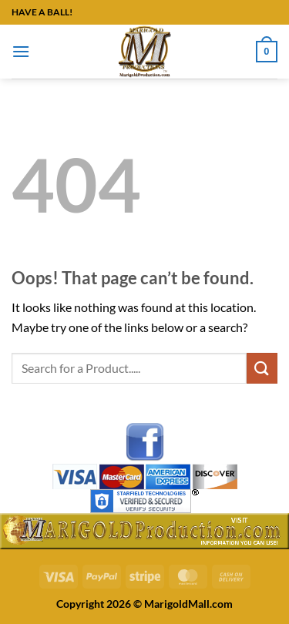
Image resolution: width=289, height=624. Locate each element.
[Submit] (262, 368)
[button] (21, 51)
